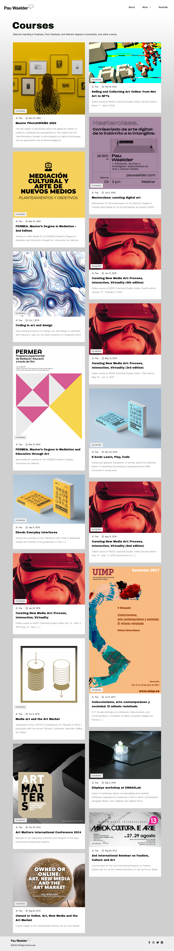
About (132, 7)
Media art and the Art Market (38, 722)
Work (146, 7)
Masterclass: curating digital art (116, 200)
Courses (20, 111)
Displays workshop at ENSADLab (116, 791)
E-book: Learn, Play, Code (111, 460)
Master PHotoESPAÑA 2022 (36, 123)
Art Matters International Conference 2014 (48, 835)
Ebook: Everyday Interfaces (36, 535)
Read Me (163, 7)
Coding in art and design (34, 328)
